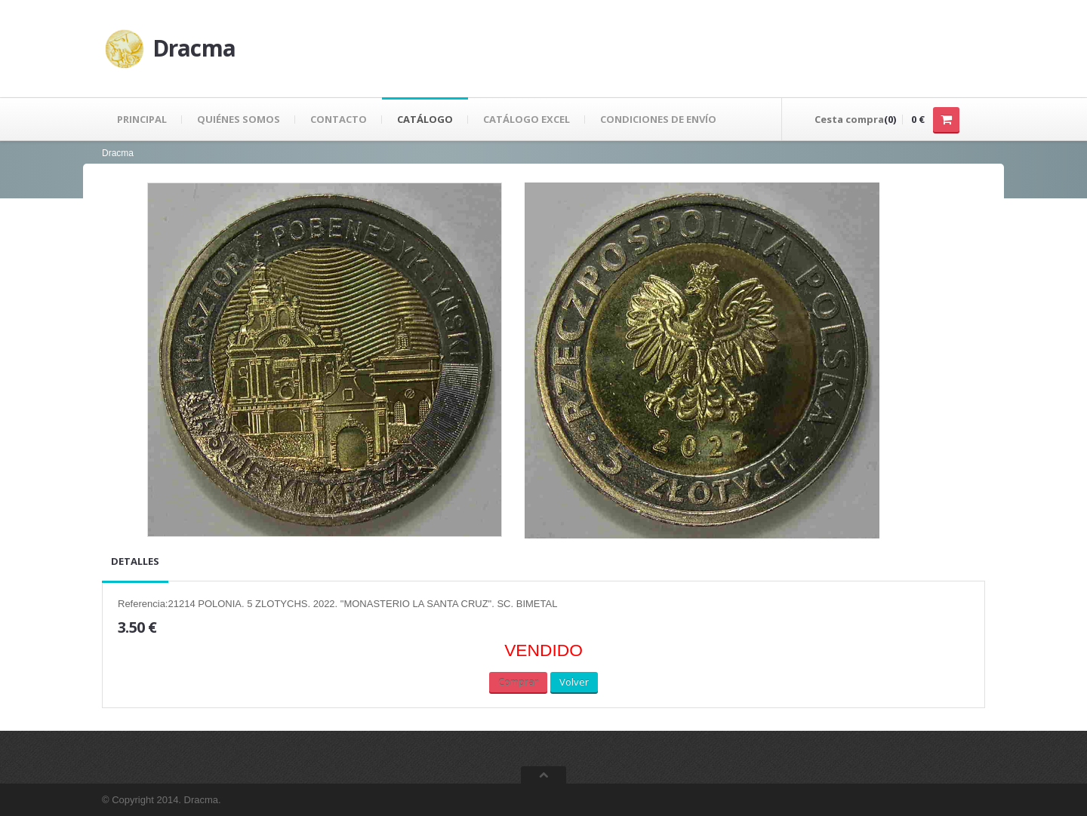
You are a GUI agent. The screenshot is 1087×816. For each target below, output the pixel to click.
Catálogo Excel (526, 119)
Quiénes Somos (238, 119)
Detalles (135, 561)
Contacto (338, 119)
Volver (574, 682)
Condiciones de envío (658, 119)
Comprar (518, 682)
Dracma (118, 153)
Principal (142, 119)
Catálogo (425, 119)
